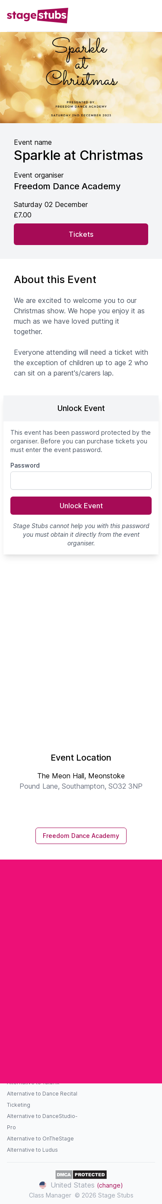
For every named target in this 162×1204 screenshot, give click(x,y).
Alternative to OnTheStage (40, 1138)
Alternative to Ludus (32, 1150)
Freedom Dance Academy (81, 835)
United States (81, 1185)
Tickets (81, 234)
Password (25, 465)
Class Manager (50, 1195)
